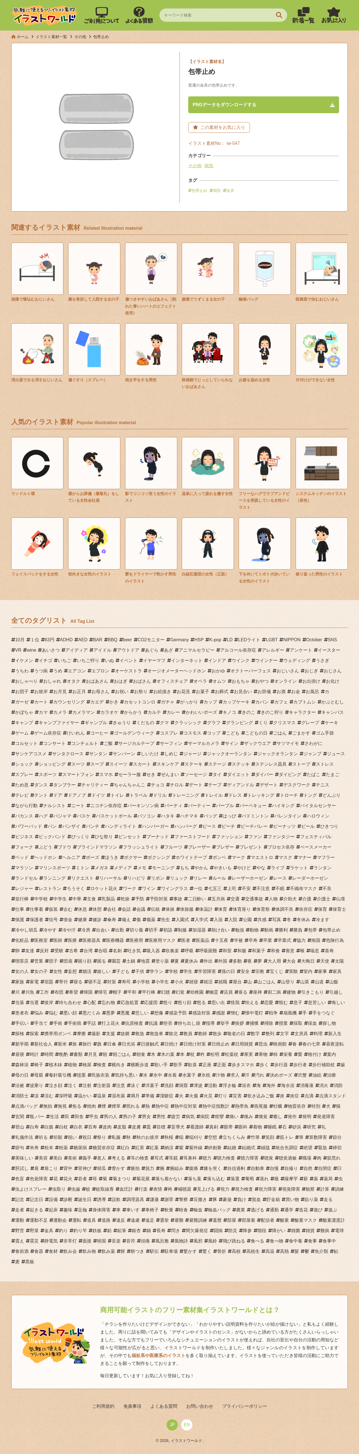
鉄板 (97, 1231)
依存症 (305, 910)
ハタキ (167, 817)
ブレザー (225, 848)
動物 (254, 931)
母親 (38, 1076)
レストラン (50, 889)
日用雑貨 (244, 1045)
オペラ (200, 682)
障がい (279, 1231)
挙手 (224, 1024)
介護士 (323, 900)
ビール (308, 827)
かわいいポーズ (201, 713)
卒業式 (284, 941)
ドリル (160, 796)
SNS (332, 640)
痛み (248, 1117)
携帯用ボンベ (57, 1034)
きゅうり (122, 723)
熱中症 (162, 1107)
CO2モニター (151, 640)
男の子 (129, 1117)
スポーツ (48, 775)
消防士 (22, 1097)
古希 (73, 951)
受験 (58, 951)
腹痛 (193, 1169)
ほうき (111, 858)
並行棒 (22, 900)
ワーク (129, 889)
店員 (228, 993)
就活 (208, 983)
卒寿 (252, 941)
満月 (135, 1097)
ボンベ (219, 858)
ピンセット (129, 837)
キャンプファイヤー (59, 723)
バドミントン (255, 817)
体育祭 (263, 910)
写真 (276, 920)
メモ (141, 869)
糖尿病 (80, 1148)
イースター (329, 651)
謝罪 (168, 1200)
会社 (111, 910)
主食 (91, 900)
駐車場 (171, 1252)
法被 (19, 1086)
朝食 (140, 1055)
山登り (287, 983)
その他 (195, 166)
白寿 (34, 1128)
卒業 (267, 941)
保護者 (36, 920)
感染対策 (201, 1014)
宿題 (48, 983)
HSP (199, 640)
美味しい (24, 1159)
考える (118, 1159)
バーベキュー (253, 806)
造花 (303, 1211)
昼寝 (19, 1055)
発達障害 (326, 1117)
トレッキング (260, 796)
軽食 (183, 1211)
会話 (126, 910)
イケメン (24, 661)
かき (113, 703)
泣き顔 (55, 1086)
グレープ (310, 723)
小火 (178, 983)
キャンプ (24, 723)
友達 (29, 951)
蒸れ (264, 1179)
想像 (158, 1014)
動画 (268, 931)
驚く (206, 1252)
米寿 (34, 1148)
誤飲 (116, 1200)
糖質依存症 (104, 1148)
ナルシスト (54, 806)
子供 (139, 972)
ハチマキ (189, 817)
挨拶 (239, 1024)
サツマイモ (288, 744)
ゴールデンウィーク (134, 734)
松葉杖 (231, 1055)
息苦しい (317, 1003)
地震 (145, 962)
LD (230, 640)
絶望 (307, 1148)
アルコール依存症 (238, 651)
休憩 (97, 910)
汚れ (259, 1076)
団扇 (67, 962)
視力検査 (244, 1190)
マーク (238, 858)
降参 (247, 1231)
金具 (230, 191)
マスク (285, 858)
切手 (153, 931)
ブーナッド (157, 837)
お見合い (243, 692)
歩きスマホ (243, 1065)
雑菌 (295, 1231)
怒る (201, 1003)
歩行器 (281, 1065)
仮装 (53, 910)
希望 (73, 993)
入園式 (182, 920)
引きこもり (312, 993)
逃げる (257, 1211)
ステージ (217, 765)
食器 (38, 1252)
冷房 (85, 931)
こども (233, 734)
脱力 (149, 1169)
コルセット (26, 744)
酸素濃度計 (334, 1221)
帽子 (117, 993)
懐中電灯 (254, 1014)
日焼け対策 (194, 1045)
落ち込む (216, 1179)
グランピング (239, 723)
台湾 (88, 951)
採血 (312, 1024)
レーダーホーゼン (310, 879)
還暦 (217, 1221)
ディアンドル (240, 786)
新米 (62, 1045)
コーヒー (99, 734)
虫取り (59, 1190)
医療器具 (91, 941)
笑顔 (269, 1138)
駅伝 (154, 1252)
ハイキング (283, 806)
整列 (269, 1034)
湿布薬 (118, 1097)
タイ (217, 775)
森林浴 (22, 1065)
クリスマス (284, 723)
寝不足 (95, 983)
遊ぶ (332, 1211)
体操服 (187, 910)
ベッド (22, 858)
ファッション (229, 837)
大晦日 (308, 962)
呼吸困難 (208, 951)
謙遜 (154, 1200)
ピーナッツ (284, 827)
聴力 (206, 1159)
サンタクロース (68, 754)
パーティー (199, 806)
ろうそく (76, 889)
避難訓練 (198, 1221)
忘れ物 (108, 1003)
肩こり (51, 1169)
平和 (131, 993)
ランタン (323, 869)
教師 (202, 1034)
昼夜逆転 (335, 1045)
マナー (304, 858)
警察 (183, 1200)
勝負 (297, 931)
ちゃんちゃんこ (129, 786)
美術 (72, 1159)
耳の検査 (140, 1159)
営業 (38, 962)
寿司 (126, 983)
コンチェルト (84, 744)
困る (101, 962)
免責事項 (137, 1407)
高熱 (284, 1252)
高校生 (253, 1252)
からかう (133, 713)
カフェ (281, 703)
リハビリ (136, 879)
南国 (315, 941)
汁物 (220, 1076)
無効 (47, 1107)
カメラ (60, 713)
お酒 (281, 692)
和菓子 (258, 951)
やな (260, 869)
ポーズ (92, 858)
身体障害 (102, 1211)
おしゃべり (26, 682)
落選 (235, 1179)
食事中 (329, 1242)
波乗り (36, 1086)
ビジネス (24, 837)
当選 (34, 1003)
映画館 (280, 1045)
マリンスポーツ (54, 869)
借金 (67, 920)
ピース (209, 827)
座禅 (257, 993)
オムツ (219, 682)
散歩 (217, 1034)
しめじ (171, 754)
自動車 (257, 1169)
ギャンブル (96, 723)
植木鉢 (55, 1065)
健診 (97, 920)
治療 (331, 1076)
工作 (44, 993)
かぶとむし (332, 703)
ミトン (82, 869)
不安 (246, 889)
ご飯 (108, 744)
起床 (53, 1211)
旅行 (86, 1045)
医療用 (136, 941)
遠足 (149, 1221)
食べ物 (276, 1242)
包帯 (312, 931)
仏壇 (340, 900)
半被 (238, 941)
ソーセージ (196, 775)
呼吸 (189, 951)
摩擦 (81, 1034)
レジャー (24, 889)
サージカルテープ (136, 744)
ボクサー (133, 858)
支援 (110, 1034)
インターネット (186, 661)
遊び (318, 1211)
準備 (149, 1097)
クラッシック (187, 723)
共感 (261, 920)
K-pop (215, 640)
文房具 (301, 1034)
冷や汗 (69, 931)
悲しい (142, 1014)
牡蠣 (277, 1107)
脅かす (118, 1169)
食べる (257, 1242)
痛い (233, 1117)
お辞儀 (264, 692)
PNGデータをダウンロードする (228, 105)
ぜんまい (170, 775)
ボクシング (159, 858)
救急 (139, 1034)
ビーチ (228, 827)
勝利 (283, 931)
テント (41, 796)
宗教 (259, 972)
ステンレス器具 (271, 765)
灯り (222, 1097)
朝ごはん (122, 1055)
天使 (324, 962)
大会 (291, 962)
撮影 (95, 1034)
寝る (77, 983)
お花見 (183, 692)
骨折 (221, 1252)
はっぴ (229, 817)
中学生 (60, 900)
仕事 (19, 910)
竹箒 (255, 1138)
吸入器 (153, 951)
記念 (19, 1200)
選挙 (164, 1221)
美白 (57, 1159)
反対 (44, 951)
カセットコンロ (139, 703)
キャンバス (332, 713)
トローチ (289, 796)
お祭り (141, 692)
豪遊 (227, 1200)
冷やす (50, 931)
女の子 (41, 972)
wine (31, 651)
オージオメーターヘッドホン (177, 672)
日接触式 (150, 1045)
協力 (301, 941)
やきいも (223, 869)
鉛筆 (121, 1231)
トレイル (214, 796)
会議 (140, 910)
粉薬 (63, 1148)
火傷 (193, 1097)
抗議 (153, 1024)
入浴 (218, 920)
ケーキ (331, 723)
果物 (263, 1055)
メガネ (101, 869)
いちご (64, 661)
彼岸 (48, 1003)
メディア (123, 869)
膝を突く (213, 1169)
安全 (245, 972)
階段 (261, 1231)
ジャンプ (312, 754)
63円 (49, 640)
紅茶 (139, 1148)
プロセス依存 (281, 848)
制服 (182, 931)
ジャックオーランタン (229, 754)
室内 (307, 972)
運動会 (60, 1221)
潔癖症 (166, 1097)
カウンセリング (69, 703)
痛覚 (263, 1117)
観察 (310, 1190)
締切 (337, 1148)
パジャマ (62, 817)
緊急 (322, 1148)
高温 (269, 1252)
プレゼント (251, 848)
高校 (236, 1252)
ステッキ (241, 765)
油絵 (316, 1076)
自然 (307, 1169)
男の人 (110, 1117)
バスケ (83, 817)
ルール (219, 879)
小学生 (162, 983)
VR (18, 651)
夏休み (191, 962)
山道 (319, 983)
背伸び (84, 1169)
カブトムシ (304, 703)
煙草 (116, 1107)
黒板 (29, 1262)
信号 (53, 920)
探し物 (329, 1024)
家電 (34, 983)
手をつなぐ (323, 1014)
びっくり (80, 837)
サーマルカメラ (203, 744)
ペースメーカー (316, 848)
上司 (231, 889)
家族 (19, 983)
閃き (175, 1231)
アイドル (102, 651)
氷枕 (205, 1076)
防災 (232, 1231)
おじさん (333, 672)
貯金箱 (273, 1200)
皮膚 (136, 1128)
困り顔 (84, 962)
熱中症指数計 (215, 1107)
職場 (306, 1159)
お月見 (60, 692)
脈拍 (135, 1169)
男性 (161, 1117)
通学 (288, 1211)
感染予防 (178, 1014)
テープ (215, 786)
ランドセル (26, 879)
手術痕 (74, 1024)
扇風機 (290, 1014)
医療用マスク (162, 941)
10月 (20, 640)
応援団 (151, 1003)
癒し (277, 1117)
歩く (264, 1065)
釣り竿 (80, 1231)
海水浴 (287, 1086)
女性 (57, 972)
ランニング (54, 879)
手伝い (22, 1024)
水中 (157, 1076)
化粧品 (22, 941)
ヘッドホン (45, 858)
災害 (237, 1097)
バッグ (210, 817)
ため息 (22, 786)
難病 (324, 1231)
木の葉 (167, 1055)
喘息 (314, 951)
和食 (275, 951)
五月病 (218, 900)
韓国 (101, 1242)
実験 (293, 972)
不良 (327, 889)
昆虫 (263, 1045)
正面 (221, 1065)
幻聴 (165, 993)
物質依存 (297, 1107)
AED (83, 640)
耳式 (158, 1159)
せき (150, 775)
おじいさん (288, 672)
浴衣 (246, 1086)
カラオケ (109, 713)
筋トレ (286, 1138)
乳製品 (108, 900)
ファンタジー (281, 837)
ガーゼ (22, 703)
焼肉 (91, 1107)
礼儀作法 (24, 1138)
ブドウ (64, 848)
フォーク (24, 848)
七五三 (215, 889)
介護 (306, 900)
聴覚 (268, 1159)
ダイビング (290, 775)
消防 (338, 1086)
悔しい (338, 1003)
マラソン (24, 869)
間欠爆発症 (197, 1231)
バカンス (24, 817)
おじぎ (311, 672)
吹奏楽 (172, 951)
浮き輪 (229, 1086)
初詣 (167, 931)
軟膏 (168, 1211)
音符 (130, 1242)
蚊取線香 (105, 1190)
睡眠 (272, 1128)
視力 (224, 1190)
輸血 (198, 1211)
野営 (19, 1231)
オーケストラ (128, 672)
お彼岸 (41, 692)
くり (263, 723)
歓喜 (192, 1065)
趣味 (67, 1211)
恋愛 (268, 1003)
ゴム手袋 (325, 734)
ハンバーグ (185, 827)
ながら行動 (26, 806)
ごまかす (301, 734)
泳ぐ (135, 1086)
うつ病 (41, 672)
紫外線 (195, 1148)
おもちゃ (241, 682)
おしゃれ (52, 682)
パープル (225, 806)
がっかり (189, 703)
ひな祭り (104, 837)
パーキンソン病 (143, 806)
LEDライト (249, 640)
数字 (255, 1034)
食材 (53, 1252)
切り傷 (136, 931)
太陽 (339, 962)
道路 (106, 1221)
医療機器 (115, 941)
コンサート (54, 744)
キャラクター (302, 713)
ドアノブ (77, 796)
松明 (214, 1055)
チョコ (157, 786)
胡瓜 (101, 1169)
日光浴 (128, 1045)
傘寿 (111, 920)
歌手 (177, 1065)
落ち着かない (168, 1179)
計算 (324, 1190)
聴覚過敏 (288, 1159)
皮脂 (121, 1128)
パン (52, 827)
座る (242, 993)
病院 (217, 191)
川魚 (29, 993)
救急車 (156, 1034)
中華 (76, 900)
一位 (198, 889)
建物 (291, 993)
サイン (231, 744)
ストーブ (301, 765)
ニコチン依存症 (106, 806)
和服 (241, 951)
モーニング (163, 869)
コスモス (192, 734)
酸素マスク (305, 1221)
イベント (128, 661)
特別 (315, 1107)
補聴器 (184, 1190)
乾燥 (125, 900)
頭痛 (145, 1242)
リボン (157, 879)
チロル (176, 786)
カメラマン (83, 713)
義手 (86, 1159)
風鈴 (212, 1242)
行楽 (143, 1190)
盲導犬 (178, 1128)
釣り (63, 1231)
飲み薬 (108, 1252)
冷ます (322, 920)
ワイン (148, 889)
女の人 (22, 972)
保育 (322, 910)
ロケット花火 (103, 889)
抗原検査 (134, 1024)
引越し (336, 993)
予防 (139, 900)
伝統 (155, 910)
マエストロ (262, 858)
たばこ (313, 775)
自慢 (274, 1169)
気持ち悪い (126, 1076)
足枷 (82, 1211)
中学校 (41, 900)
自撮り (291, 1169)
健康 (82, 920)
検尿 (86, 1065)
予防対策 (159, 900)
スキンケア (168, 765)
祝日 (86, 1138)
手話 (91, 1024)
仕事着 (36, 910)
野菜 (34, 1231)
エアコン (77, 672)
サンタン (98, 754)
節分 (337, 1138)
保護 (19, 920)
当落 (19, 1003)
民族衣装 (100, 1076)
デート (195, 786)
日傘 (111, 1045)
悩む (53, 1014)
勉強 (239, 931)
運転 (76, 1221)
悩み (38, 1014)
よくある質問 (163, 1407)
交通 (235, 900)
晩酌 (63, 1055)
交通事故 (254, 900)
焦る (76, 1107)
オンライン (285, 682)
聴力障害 (250, 1159)
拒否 (167, 1024)
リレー (200, 879)
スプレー (24, 775)
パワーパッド (28, 827)
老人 (101, 1159)
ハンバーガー (155, 827)
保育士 (339, 910)
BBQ (113, 640)
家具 (337, 972)
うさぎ (322, 661)
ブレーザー (199, 848)
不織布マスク (303, 889)
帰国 (88, 993)
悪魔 (125, 1014)
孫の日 (228, 972)
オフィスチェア (172, 682)
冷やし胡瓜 (26, 931)
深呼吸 (65, 1097)
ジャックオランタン (277, 754)
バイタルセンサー (318, 806)
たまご (332, 775)
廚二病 (274, 993)
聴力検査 (226, 1159)
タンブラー (64, 786)
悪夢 (110, 1014)
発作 (292, 1117)
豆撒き (200, 1200)
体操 (169, 910)
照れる (133, 1107)
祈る (43, 1138)
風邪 (198, 1242)
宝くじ (276, 972)
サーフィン (171, 744)
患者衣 (22, 1014)
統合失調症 (286, 1148)
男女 (146, 1117)
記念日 (36, 1200)
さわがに (314, 744)
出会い (102, 931)
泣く (72, 1086)
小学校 (143, 983)
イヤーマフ (154, 661)
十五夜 (221, 941)
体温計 (206, 910)
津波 (198, 1086)
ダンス (41, 786)
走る (328, 1200)
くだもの (145, 723)
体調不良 (284, 910)
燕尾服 (261, 1107)
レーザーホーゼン (250, 879)
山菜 (304, 983)
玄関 (19, 1117)
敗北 (173, 1034)
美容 (43, 1159)
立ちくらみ (234, 1138)
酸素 (284, 1221)
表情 (157, 1190)
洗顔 (168, 1086)
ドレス (235, 796)
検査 (101, 1065)
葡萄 (249, 1179)
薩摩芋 (291, 1179)
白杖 (63, 1128)
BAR (97, 640)
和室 (227, 951)
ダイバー (264, 775)
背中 (67, 1169)
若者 (82, 1179)
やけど (244, 869)
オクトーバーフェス (251, 672)
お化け (332, 682)
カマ (43, 713)
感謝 (220, 1014)
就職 (222, 983)
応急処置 (130, 1003)
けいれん (76, 734)
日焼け (171, 1045)
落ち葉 (194, 1179)
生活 (54, 1117)
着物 (257, 1128)
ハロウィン (318, 817)
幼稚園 (197, 993)
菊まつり (122, 1179)
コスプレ (169, 734)
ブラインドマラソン (97, 848)
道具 (91, 1221)
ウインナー (266, 661)
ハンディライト (120, 827)
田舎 (79, 1117)
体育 (222, 910)
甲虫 (93, 1117)
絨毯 (265, 1148)
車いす (133, 1211)
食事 (312, 1242)
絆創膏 (215, 1148)
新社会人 (43, 1045)
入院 (232, 920)
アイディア (76, 651)
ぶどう (45, 848)
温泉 (101, 1097)
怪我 (235, 1003)
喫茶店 (22, 962)
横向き (118, 1065)
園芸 (116, 962)
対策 (111, 983)
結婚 (231, 1148)
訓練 (339, 1190)
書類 (77, 1055)
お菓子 (202, 692)
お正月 (79, 692)
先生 (165, 920)
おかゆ (218, 672)
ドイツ (98, 796)
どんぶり (331, 796)
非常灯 (70, 1242)
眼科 (242, 1128)
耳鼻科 (190, 1159)
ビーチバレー (254, 827)
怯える (252, 1003)
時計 (34, 1055)
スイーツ (118, 765)
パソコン (146, 817)
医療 (72, 941)
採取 (297, 1024)
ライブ (277, 869)
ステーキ (193, 765)
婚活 (86, 972)
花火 (67, 1179)
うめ (57, 672)
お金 (295, 692)
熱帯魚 (241, 1107)
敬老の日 (236, 1034)
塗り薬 (162, 962)
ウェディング (296, 661)
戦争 (273, 1014)
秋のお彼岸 (147, 1138)
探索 (34, 1034)
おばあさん (97, 682)
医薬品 (202, 941)
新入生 (335, 1034)
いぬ (109, 661)
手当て (41, 1024)
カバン (262, 703)
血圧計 (126, 1190)
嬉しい (104, 972)
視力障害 (268, 1190)
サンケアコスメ (31, 754)
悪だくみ (91, 1014)
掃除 (268, 1024)
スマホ (106, 775)
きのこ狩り (272, 713)
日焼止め (220, 1045)
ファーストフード (192, 837)
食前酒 (22, 1252)
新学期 (22, 1045)
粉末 (48, 1148)
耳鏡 (173, 1159)
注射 (86, 1086)
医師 (57, 941)
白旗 (48, 1128)
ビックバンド (52, 837)
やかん (201, 869)
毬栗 (81, 1076)
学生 (187, 972)
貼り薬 (311, 1200)
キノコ (229, 713)
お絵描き (162, 692)
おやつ (262, 682)
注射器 (104, 1086)
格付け (314, 1055)
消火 (323, 1086)
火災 (208, 1097)
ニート (78, 806)
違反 (120, 1221)
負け (241, 1200)
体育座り (242, 910)
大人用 (274, 962)
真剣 (213, 1128)
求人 (235, 1076)
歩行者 (300, 1065)
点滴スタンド (332, 1097)
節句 (19, 1148)
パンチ (92, 827)
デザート (269, 786)
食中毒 (295, 1242)
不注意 (263, 889)
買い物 (292, 1200)
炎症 (294, 1097)
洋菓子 (152, 1086)
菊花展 (143, 1179)
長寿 (161, 1231)
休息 (82, 910)
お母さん (100, 692)
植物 (72, 1065)
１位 (34, 640)
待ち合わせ (70, 1003)
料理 (318, 1034)
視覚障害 (291, 1190)
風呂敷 (162, 1242)
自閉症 (325, 1169)
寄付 (63, 983)
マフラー (326, 858)
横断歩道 (140, 1065)
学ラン (156, 972)
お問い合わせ (195, 1407)
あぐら (151, 651)
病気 (208, 166)
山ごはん (266, 983)
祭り (101, 1138)
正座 (206, 1065)
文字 (284, 1034)
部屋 (231, 1221)
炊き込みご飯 (260, 1097)
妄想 (72, 972)
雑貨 (310, 1231)
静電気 (51, 1242)
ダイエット (238, 775)
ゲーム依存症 (47, 734)
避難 (178, 1221)
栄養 (287, 1055)
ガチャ (167, 703)
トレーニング (185, 796)
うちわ (22, 672)
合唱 (102, 951)
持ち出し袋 (189, 1024)
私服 (116, 1138)
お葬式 (221, 692)
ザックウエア (257, 744)
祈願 (57, 1138)
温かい (84, 1097)
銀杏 (136, 1231)
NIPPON (291, 640)
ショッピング (52, 765)
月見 (92, 1055)
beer (127, 640)
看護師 (197, 1128)
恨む (283, 1003)
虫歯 (75, 1190)
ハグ (43, 817)
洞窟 (183, 1086)
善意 (290, 951)
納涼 (168, 1148)
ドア (57, 796)
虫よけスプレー (31, 1190)
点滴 (309, 1097)
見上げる (206, 1190)
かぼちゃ (24, 713)
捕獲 (254, 1024)
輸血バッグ (219, 1211)
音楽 (116, 1242)
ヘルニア (71, 858)
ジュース (336, 754)
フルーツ (173, 848)
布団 (58, 993)
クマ (164, 723)
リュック (179, 879)
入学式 (201, 920)
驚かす (190, 1252)
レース (280, 879)
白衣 (77, 1128)
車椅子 (152, 1211)
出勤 (119, 931)
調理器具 (135, 1200)
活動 (212, 1086)
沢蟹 (302, 1076)
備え (126, 920)
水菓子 (189, 1076)
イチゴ (45, 661)
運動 (19, 1221)
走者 (19, 1211)
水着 (172, 1076)
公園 (247, 920)
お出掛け (311, 682)
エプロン (100, 672)
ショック (24, 765)
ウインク (241, 661)
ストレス (325, 765)
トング (310, 796)
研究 (311, 1128)
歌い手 (161, 1065)
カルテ (154, 713)
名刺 (117, 951)
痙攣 (219, 1117)
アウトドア (128, 651)
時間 (48, 1055)
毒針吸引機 (60, 1076)
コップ (213, 734)
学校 (173, 972)
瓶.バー (37, 1117)
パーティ (173, 806)
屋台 (237, 983)
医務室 (41, 941)
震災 (34, 1242)
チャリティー (94, 786)
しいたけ (150, 754)
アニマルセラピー (197, 651)
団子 (53, 962)
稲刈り (195, 1138)
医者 (185, 941)
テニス (322, 786)
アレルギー (273, 651)
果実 (248, 1055)
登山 (19, 1128)
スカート (142, 765)
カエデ (97, 703)
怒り (167, 1003)
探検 (19, 1034)
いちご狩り (88, 661)
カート (41, 703)
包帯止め (199, 191)
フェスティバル (316, 837)
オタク (73, 682)
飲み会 (70, 1252)
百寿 (92, 1128)
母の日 (22, 1076)
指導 (210, 1024)
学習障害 (207, 972)
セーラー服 (129, 775)
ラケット (299, 869)
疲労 (175, 1117)
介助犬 (290, 900)
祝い (72, 1138)
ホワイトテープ (191, 858)
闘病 (218, 1231)
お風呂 (312, 692)
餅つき (137, 1252)
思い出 (218, 1003)
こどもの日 (256, 734)
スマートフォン (78, 775)
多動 (237, 962)
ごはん (280, 734)
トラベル (139, 796)
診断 (67, 1200)
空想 (212, 1138)
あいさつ (51, 651)
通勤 (274, 1211)
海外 (270, 1086)
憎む (235, 1014)
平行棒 (148, 993)
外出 (208, 962)
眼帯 (228, 1128)
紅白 (125, 1148)
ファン (255, 837)
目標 (161, 1128)
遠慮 (135, 1221)
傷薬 (150, 920)
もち (184, 869)
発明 (306, 1117)
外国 (222, 962)
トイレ (117, 796)
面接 (86, 1242)
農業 (240, 1211)
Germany (179, 640)
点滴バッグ (26, 1107)
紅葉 (154, 1148)
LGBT (272, 640)
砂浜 (296, 1128)
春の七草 (311, 1045)
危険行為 (335, 941)
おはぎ (120, 682)
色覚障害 (39, 1179)
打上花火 (110, 1024)
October (314, 640)
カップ (210, 703)
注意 (120, 1086)
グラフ (213, 723)
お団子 (22, 692)
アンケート (301, 651)
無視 (62, 1107)
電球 (339, 1231)
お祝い (121, 692)
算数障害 (318, 1138)
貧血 (256, 1200)
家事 (322, 972)
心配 (91, 1003)
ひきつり (329, 827)
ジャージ (192, 754)
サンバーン (124, 754)
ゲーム (22, 734)
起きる (36, 1211)
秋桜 (168, 1138)
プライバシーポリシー (235, 1407)
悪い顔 (70, 1014)
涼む (48, 1097)
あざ (168, 651)
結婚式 (248, 1148)
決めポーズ (281, 1076)
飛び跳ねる (234, 1242)
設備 (53, 1200)
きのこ (248, 713)
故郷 (125, 1034)
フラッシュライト (141, 848)
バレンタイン (287, 817)
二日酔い (197, 900)
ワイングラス (174, 889)
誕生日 (84, 1200)
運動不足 (39, 1221)
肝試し (22, 1169)
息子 (297, 1003)
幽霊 (213, 993)
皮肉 (107, 1128)
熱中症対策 (185, 1107)
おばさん (142, 682)
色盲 (19, 1179)
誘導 (101, 1200)
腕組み (176, 1169)
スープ (97, 765)
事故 (177, 900)
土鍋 (130, 962)
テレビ (22, 796)
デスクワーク (296, 786)
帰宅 (102, 993)
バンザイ (71, 827)
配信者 (267, 1221)
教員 (187, 1034)
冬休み (303, 920)
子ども (123, 972)
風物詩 (181, 1242)
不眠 (279, 889)
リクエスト (82, 879)
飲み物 (89, 1252)
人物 (273, 900)
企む (67, 910)
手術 (57, 1024)
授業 (283, 1024)
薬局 (328, 1179)
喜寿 (329, 951)
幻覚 (180, 993)
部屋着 (248, 1221)
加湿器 (199, 931)
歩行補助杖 (323, 1065)
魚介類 (321, 1252)
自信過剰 (236, 1169)
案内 (331, 1055)
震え (19, 1242)
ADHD (66, 640)
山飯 (333, 983)
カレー (173, 713)
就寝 (193, 983)
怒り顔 (184, 1003)
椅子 (38, 1065)
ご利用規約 (112, 1407)
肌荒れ (333, 1159)
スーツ (78, 765)
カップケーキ (236, 703)
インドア (217, 661)
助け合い (220, 931)
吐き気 (134, 951)
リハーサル (110, 879)
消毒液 (307, 1086)
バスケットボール (114, 817)
